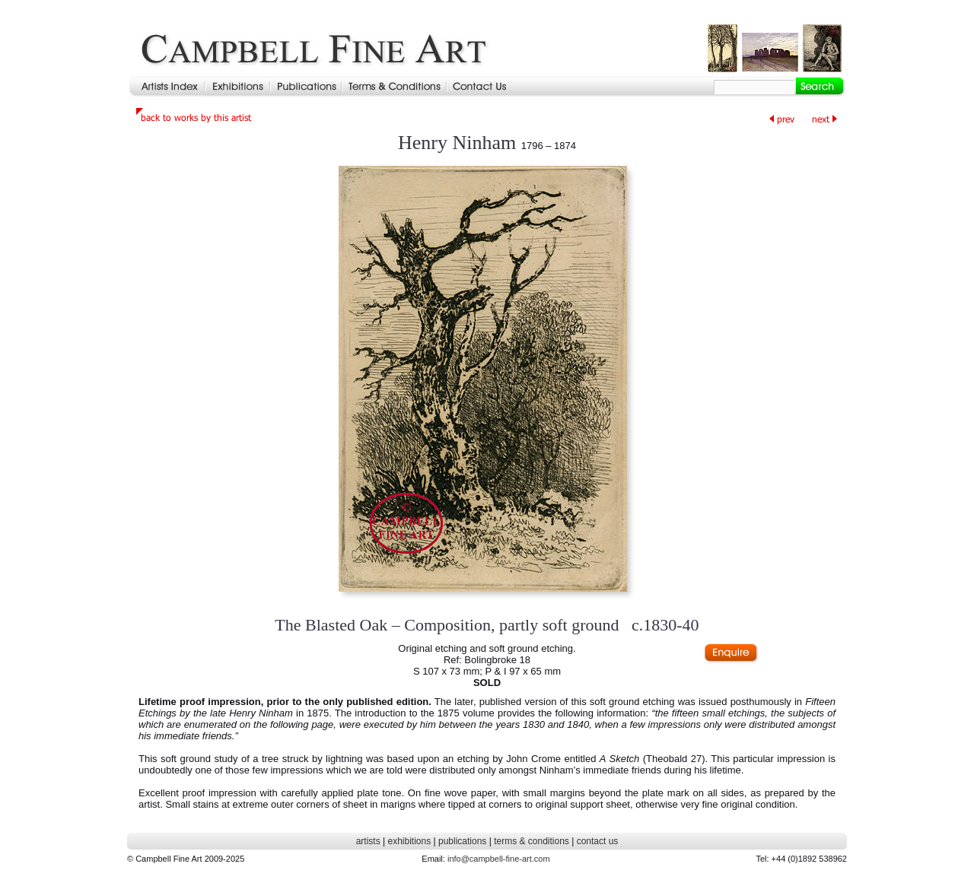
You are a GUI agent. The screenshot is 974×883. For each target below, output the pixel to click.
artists (368, 841)
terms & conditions (531, 841)
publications (462, 841)
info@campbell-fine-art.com (498, 858)
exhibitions (409, 841)
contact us (598, 841)
